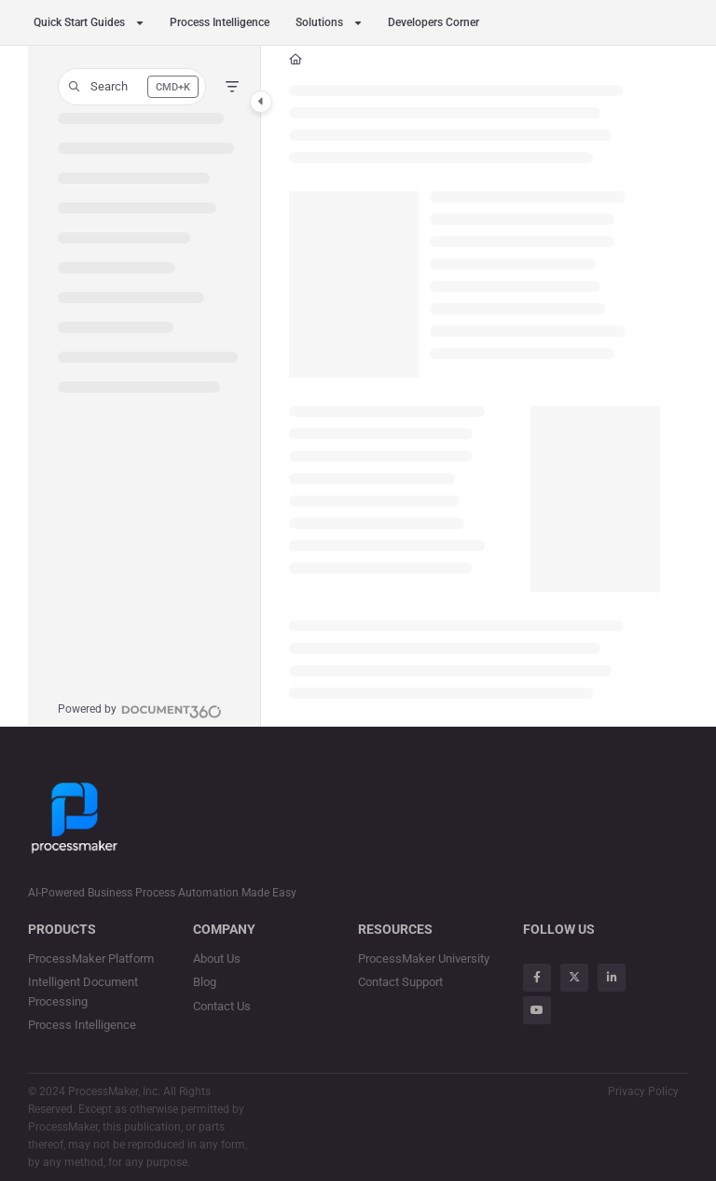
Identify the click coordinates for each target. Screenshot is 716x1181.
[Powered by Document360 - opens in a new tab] (140, 709)
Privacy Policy (643, 1091)
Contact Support (400, 982)
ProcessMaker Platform (91, 959)
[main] (474, 386)
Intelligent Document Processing (83, 991)
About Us (217, 959)
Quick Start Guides (79, 22)
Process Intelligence (219, 22)
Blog (204, 982)
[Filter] (232, 87)
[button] (132, 86)
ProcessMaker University (423, 959)
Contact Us (222, 1006)
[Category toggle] (261, 101)
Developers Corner (433, 22)
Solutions (319, 22)
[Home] (295, 60)
